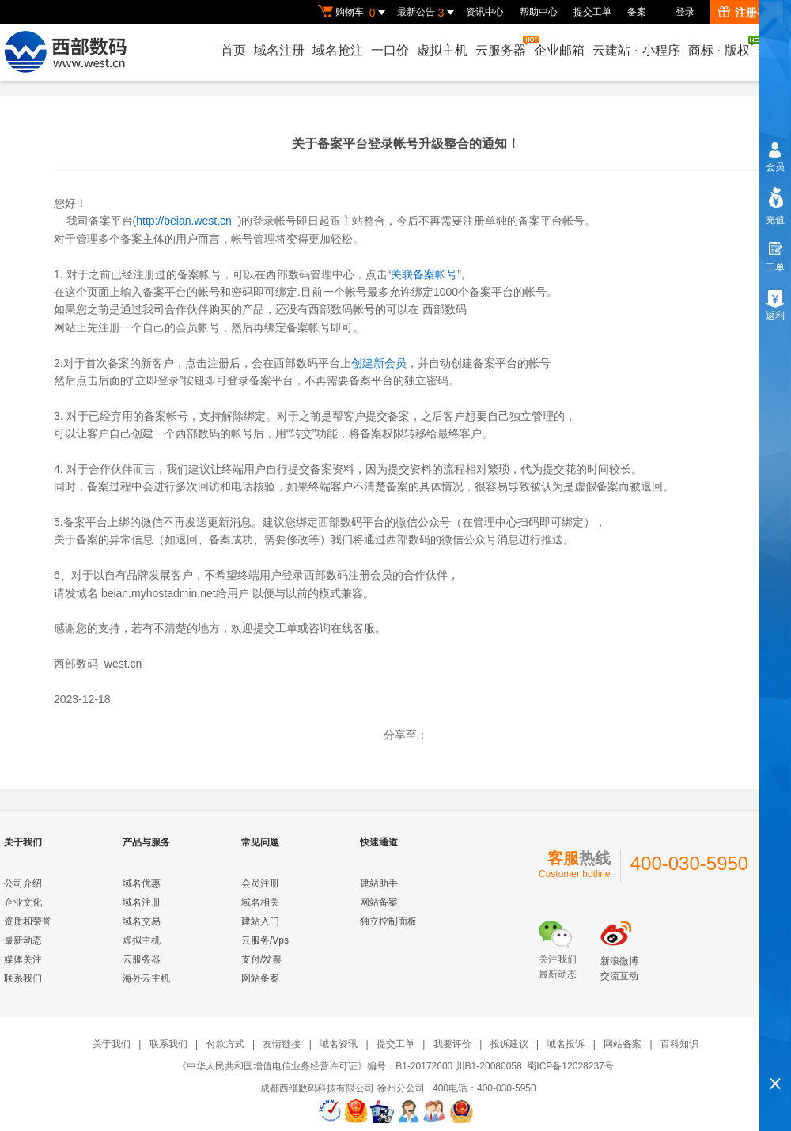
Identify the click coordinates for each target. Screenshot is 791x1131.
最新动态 (23, 940)
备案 (636, 11)
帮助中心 (539, 11)
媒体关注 (23, 959)
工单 (775, 267)
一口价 (390, 50)
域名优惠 (142, 883)
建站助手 (379, 883)
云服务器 (501, 46)
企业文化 (23, 902)
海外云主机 (146, 978)
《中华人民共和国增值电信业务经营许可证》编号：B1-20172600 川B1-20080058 (349, 1066)
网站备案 (260, 978)
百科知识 (679, 1044)
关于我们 (112, 1044)
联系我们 (23, 978)
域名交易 (142, 921)
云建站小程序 (635, 50)
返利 (775, 315)
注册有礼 (748, 12)
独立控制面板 (388, 921)
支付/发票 (261, 959)
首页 (233, 50)
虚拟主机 (442, 50)
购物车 (353, 13)
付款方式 (225, 1044)
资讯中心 (485, 11)
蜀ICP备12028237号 (570, 1066)
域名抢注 (337, 50)
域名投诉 (566, 1044)
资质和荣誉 (27, 921)
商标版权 (719, 46)
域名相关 (260, 902)
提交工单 (592, 11)
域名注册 (279, 50)
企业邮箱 (559, 50)
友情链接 (282, 1044)
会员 (775, 166)
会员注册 (260, 883)
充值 (775, 219)
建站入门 (260, 921)
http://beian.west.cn (184, 220)
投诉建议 (509, 1044)
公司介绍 (23, 883)
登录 (685, 11)
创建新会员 (379, 363)
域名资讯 (339, 1044)
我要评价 (452, 1044)
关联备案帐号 (424, 274)
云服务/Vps (265, 940)
